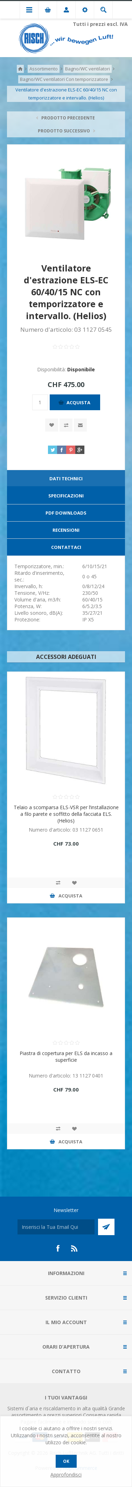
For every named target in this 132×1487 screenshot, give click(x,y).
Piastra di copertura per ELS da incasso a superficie (66, 1056)
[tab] (66, 478)
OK (66, 1461)
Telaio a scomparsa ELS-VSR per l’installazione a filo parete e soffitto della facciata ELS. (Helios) (66, 814)
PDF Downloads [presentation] (66, 513)
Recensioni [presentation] (66, 530)
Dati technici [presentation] (66, 478)
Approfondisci (66, 1474)
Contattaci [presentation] (66, 547)
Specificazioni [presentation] (66, 496)
